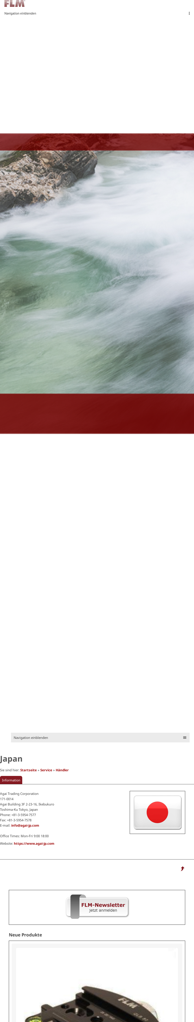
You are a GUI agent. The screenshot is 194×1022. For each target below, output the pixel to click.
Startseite (28, 770)
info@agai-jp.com (25, 825)
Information (11, 780)
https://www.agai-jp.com (34, 843)
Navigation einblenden (20, 13)
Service (46, 770)
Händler (62, 770)
